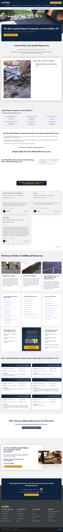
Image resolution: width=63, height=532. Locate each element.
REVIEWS (18, 521)
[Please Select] (46, 66)
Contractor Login (25, 530)
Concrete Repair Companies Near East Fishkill (50, 334)
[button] (8, 5)
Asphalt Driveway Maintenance (8, 315)
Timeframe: (5, 370)
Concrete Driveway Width (48, 303)
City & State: (5, 368)
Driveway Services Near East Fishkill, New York (25, 8)
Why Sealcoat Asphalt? (7, 304)
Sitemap (2, 530)
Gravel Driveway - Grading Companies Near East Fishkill (52, 347)
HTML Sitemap (20, 530)
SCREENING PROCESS (20, 514)
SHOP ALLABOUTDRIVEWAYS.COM (53, 511)
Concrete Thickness (48, 301)
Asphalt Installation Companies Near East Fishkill (10, 334)
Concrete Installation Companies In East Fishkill (50, 338)
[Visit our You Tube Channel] (58, 530)
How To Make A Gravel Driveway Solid (51, 308)
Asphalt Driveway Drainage (28, 307)
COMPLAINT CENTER (20, 518)
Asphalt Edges (26, 309)
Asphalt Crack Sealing (7, 323)
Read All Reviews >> (58, 246)
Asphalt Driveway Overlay (7, 307)
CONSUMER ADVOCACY (37, 516)
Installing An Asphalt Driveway (28, 299)
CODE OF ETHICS (20, 516)
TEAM (33, 518)
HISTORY (34, 514)
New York (15, 8)
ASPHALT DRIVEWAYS (4, 511)
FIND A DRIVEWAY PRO (52, 514)
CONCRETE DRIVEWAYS (5, 514)
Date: (20, 368)
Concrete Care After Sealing (49, 312)
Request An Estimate (56, 2)
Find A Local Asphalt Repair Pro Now (31, 427)
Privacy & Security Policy (13, 530)
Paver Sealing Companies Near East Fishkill (52, 344)
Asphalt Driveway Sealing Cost (8, 302)
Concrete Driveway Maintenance (49, 310)
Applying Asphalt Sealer (7, 300)
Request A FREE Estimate (10, 35)
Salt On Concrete (47, 319)
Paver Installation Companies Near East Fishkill (50, 342)
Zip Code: (21, 370)
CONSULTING (50, 518)
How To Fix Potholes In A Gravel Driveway (51, 317)
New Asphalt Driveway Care (28, 311)
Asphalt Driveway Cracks (7, 309)
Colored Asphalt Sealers (7, 317)
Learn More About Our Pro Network (13, 466)
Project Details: (5, 373)
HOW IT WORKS (19, 511)
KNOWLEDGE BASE (51, 516)
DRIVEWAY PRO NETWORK (5, 521)
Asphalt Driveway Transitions (28, 303)
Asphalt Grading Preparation (28, 301)
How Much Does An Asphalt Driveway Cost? (31, 317)
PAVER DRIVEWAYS (4, 516)
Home (13, 8)
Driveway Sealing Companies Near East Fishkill (9, 342)
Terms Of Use (7, 530)
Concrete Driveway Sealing (49, 315)
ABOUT (34, 511)
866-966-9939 (41, 49)
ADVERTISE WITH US (51, 521)
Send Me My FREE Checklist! (31, 495)
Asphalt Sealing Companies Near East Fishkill (9, 338)
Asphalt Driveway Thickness (28, 305)
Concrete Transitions (48, 299)
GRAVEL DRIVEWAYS (4, 518)
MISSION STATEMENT (36, 521)
